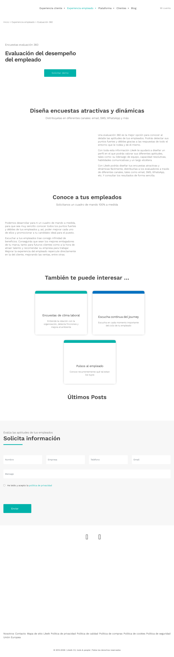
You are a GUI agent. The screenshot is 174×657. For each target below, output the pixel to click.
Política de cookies (134, 633)
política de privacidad (40, 485)
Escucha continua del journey (118, 317)
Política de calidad (87, 633)
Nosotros (8, 633)
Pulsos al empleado (89, 366)
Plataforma (106, 8)
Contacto (20, 633)
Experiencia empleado (82, 8)
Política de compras (110, 633)
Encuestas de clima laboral (61, 315)
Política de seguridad (158, 633)
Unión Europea (12, 637)
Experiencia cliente (52, 8)
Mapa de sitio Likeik (38, 633)
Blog (133, 8)
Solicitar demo (60, 72)
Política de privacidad (63, 633)
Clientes (122, 8)
